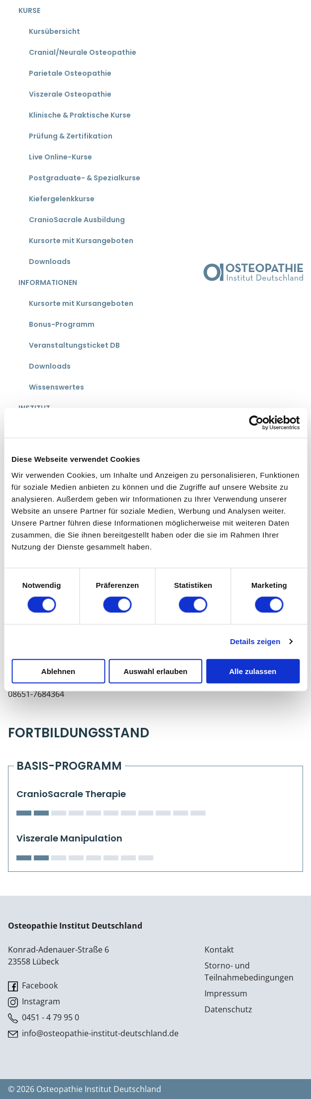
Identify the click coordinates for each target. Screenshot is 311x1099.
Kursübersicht (54, 31)
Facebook (33, 985)
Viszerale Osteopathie (70, 94)
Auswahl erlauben (155, 671)
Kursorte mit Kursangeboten (81, 241)
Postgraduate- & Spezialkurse (84, 178)
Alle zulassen (252, 671)
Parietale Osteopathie (70, 73)
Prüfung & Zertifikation (70, 136)
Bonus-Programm (62, 324)
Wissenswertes (56, 387)
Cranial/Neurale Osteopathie (82, 52)
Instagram (34, 1001)
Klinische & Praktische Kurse (80, 115)
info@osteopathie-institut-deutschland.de (93, 1033)
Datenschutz (228, 1009)
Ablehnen (58, 671)
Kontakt (219, 949)
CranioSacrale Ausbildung (77, 220)
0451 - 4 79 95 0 (43, 1017)
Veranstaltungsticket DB (74, 345)
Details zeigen (255, 641)
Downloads (50, 262)
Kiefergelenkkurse (62, 199)
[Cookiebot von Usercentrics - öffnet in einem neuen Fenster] (256, 422)
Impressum (226, 993)
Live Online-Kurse (60, 157)
